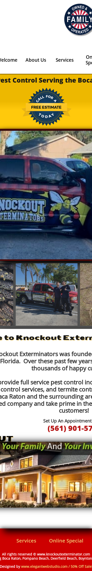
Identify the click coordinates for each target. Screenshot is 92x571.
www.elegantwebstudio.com (44, 566)
